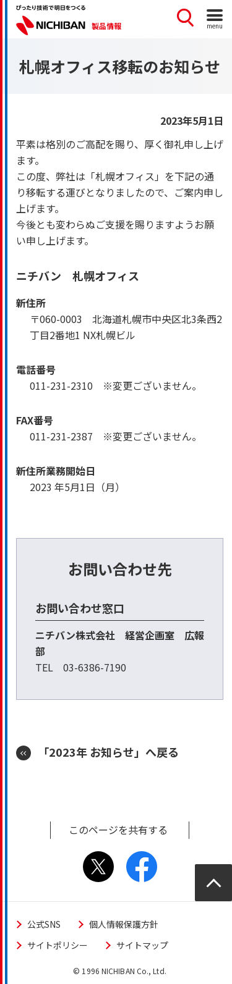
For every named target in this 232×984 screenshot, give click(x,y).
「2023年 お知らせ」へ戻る (108, 752)
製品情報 (106, 25)
